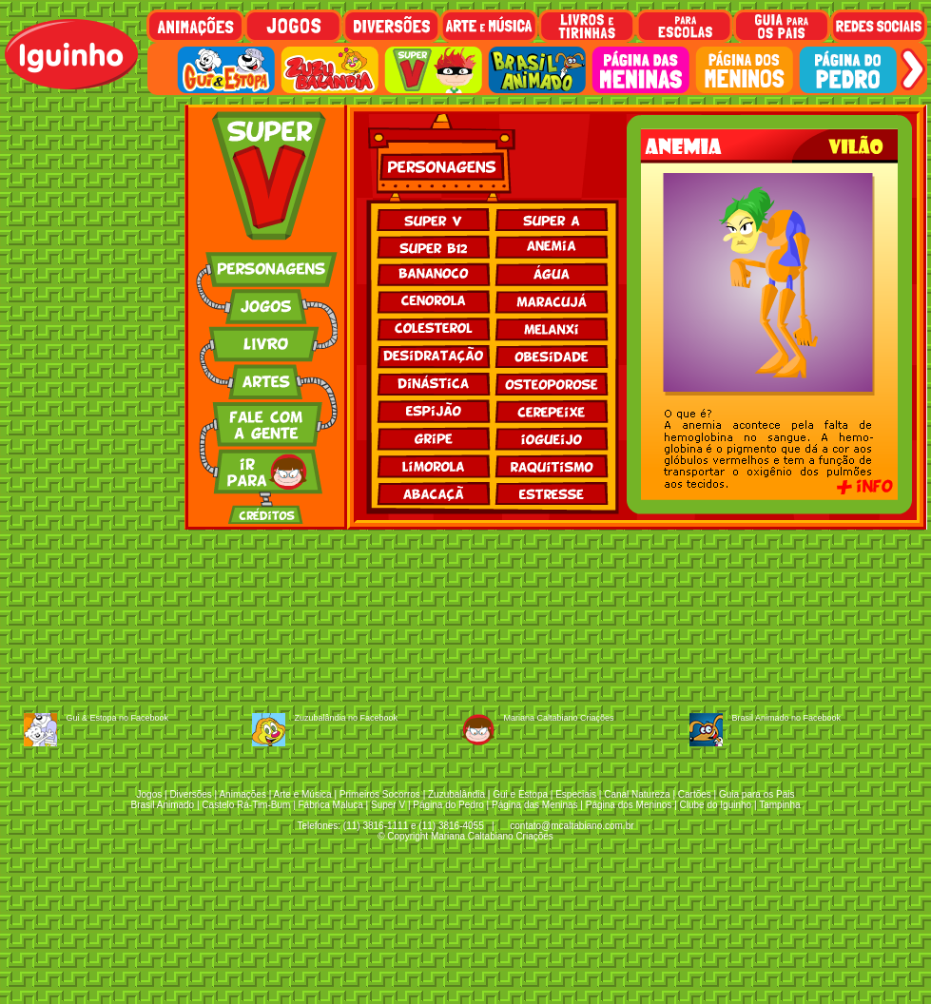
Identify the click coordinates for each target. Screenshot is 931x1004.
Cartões (694, 794)
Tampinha (779, 805)
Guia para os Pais (757, 794)
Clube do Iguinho (716, 805)
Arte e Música (303, 794)
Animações (242, 794)
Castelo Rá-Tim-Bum (246, 805)
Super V (388, 805)
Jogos (150, 794)
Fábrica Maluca (330, 805)
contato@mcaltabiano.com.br (571, 826)
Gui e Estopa (520, 794)
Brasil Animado (162, 805)
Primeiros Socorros (379, 794)
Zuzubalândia (456, 794)
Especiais (575, 794)
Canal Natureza (636, 794)
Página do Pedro (448, 805)
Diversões (190, 794)
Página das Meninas (535, 805)
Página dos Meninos (629, 805)
